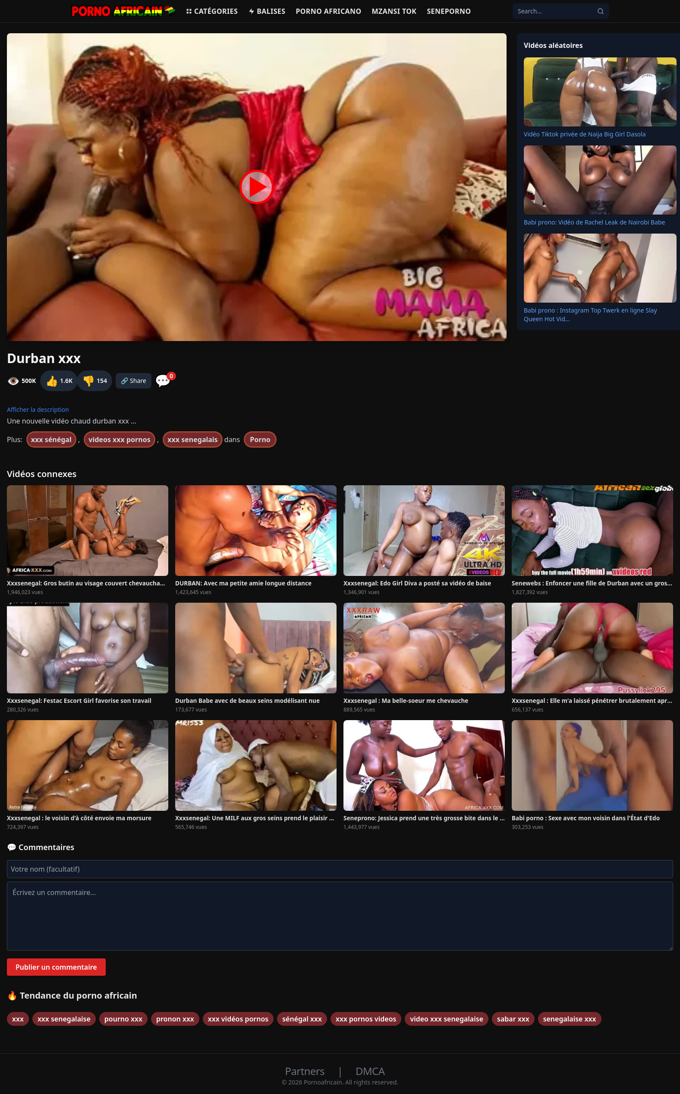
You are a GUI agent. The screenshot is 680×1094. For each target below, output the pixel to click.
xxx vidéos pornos (238, 1019)
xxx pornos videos (366, 1019)
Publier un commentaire (56, 967)
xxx (18, 1019)
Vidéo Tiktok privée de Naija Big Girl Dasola (585, 134)
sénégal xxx (302, 1019)
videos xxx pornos (119, 439)
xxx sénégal (51, 439)
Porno (260, 439)
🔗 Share (133, 380)
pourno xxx (123, 1019)
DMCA (370, 1071)
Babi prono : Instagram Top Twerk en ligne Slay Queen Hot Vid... (590, 314)
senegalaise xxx (569, 1019)
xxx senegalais (192, 439)
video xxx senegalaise (446, 1019)
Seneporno (449, 11)
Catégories (212, 11)
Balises (266, 11)
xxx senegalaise (64, 1019)
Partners (306, 1071)
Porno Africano (328, 11)
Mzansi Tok (394, 11)
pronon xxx (175, 1019)
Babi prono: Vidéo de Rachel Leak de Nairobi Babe (594, 222)
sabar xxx (513, 1019)
